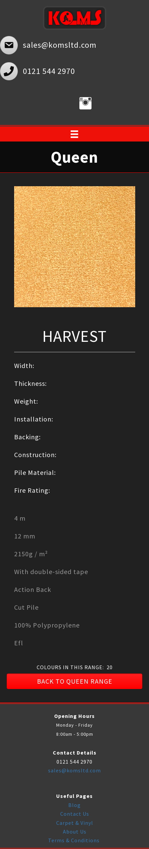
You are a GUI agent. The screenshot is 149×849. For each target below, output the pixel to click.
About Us (74, 831)
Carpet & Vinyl (74, 822)
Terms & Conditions (74, 840)
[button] (74, 681)
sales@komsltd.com (74, 770)
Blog (74, 805)
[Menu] (74, 134)
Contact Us (74, 813)
